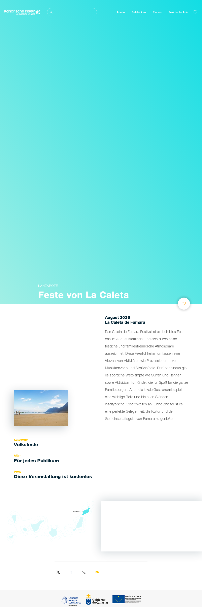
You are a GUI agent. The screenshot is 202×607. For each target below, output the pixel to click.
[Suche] (72, 12)
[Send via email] (97, 573)
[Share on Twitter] (58, 573)
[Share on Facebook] (71, 573)
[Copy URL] (84, 573)
